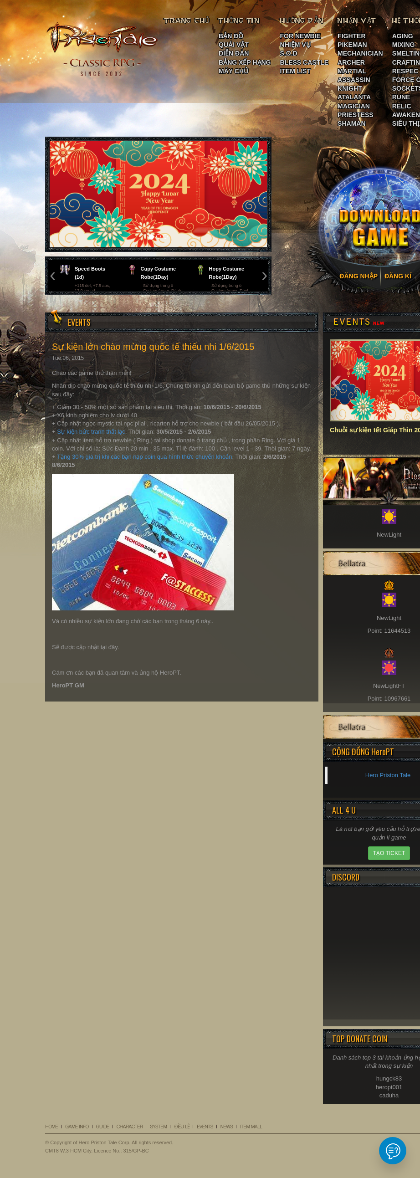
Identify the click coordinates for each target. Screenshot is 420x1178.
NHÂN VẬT (357, 20)
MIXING (403, 44)
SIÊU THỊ (406, 123)
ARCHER (351, 62)
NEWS (226, 1126)
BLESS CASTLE (304, 62)
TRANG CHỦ (187, 20)
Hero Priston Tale (387, 775)
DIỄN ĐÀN (234, 53)
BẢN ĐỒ (231, 36)
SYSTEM (158, 1126)
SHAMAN (351, 123)
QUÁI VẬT (234, 44)
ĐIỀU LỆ (182, 1126)
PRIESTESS (356, 114)
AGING (402, 36)
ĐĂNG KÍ (397, 276)
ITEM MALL (251, 1126)
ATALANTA (354, 97)
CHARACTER (130, 1126)
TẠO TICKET (389, 853)
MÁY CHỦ (233, 71)
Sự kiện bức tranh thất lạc (91, 431)
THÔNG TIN (239, 20)
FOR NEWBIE (300, 36)
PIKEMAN (352, 44)
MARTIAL (352, 71)
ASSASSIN (354, 79)
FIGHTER (351, 36)
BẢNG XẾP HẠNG (245, 62)
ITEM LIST (295, 71)
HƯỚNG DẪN (301, 20)
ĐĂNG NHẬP (358, 276)
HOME (51, 1126)
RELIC (401, 106)
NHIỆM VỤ (295, 44)
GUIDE (102, 1126)
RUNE (401, 97)
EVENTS (205, 1126)
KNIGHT (350, 88)
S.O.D (288, 53)
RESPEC (405, 71)
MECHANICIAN (360, 53)
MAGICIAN (354, 106)
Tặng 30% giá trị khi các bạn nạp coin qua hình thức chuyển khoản (144, 456)
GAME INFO (76, 1126)
